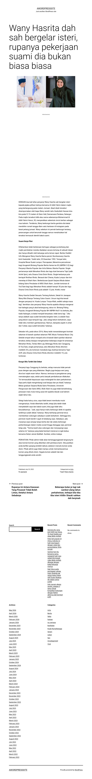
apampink (24, 472)
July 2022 (12, 742)
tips (49, 638)
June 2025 (13, 644)
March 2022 (13, 754)
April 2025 (12, 650)
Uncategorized (53, 641)
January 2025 (14, 659)
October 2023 (14, 699)
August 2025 (13, 638)
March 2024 (13, 684)
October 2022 (14, 733)
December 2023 (14, 693)
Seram (50, 632)
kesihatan (51, 626)
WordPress (79, 770)
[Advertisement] (46, 127)
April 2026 (12, 613)
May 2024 (12, 678)
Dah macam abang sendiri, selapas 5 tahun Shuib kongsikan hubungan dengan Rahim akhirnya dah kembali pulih (55, 590)
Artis (71, 469)
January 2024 (14, 690)
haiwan (50, 619)
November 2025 (14, 629)
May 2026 (12, 610)
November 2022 (14, 730)
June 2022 (13, 745)
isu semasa (52, 622)
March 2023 (13, 720)
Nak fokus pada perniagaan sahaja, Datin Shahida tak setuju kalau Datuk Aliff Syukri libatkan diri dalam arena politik (54, 575)
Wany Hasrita (69, 472)
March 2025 (13, 653)
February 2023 (14, 724)
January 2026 (14, 622)
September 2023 (15, 702)
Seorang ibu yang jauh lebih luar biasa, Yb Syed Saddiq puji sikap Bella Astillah (55, 533)
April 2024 (12, 681)
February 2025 (14, 656)
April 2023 (12, 717)
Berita (50, 613)
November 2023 (14, 696)
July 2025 (12, 641)
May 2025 (12, 647)
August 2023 (13, 705)
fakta (49, 616)
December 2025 (14, 626)
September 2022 (15, 736)
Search (11, 525)
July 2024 (12, 671)
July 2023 (12, 708)
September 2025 (15, 635)
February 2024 (14, 687)
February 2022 (14, 757)
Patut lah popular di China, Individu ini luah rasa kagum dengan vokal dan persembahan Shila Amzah (54, 544)
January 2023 (14, 727)
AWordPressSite (46, 8)
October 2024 (14, 662)
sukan (50, 635)
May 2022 (12, 748)
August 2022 (13, 739)
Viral (49, 644)
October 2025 (14, 632)
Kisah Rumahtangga (55, 629)
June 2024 (13, 675)
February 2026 (14, 619)
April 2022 (12, 751)
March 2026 (13, 616)
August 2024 (13, 668)
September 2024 (15, 665)
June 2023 (13, 711)
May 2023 (12, 714)
